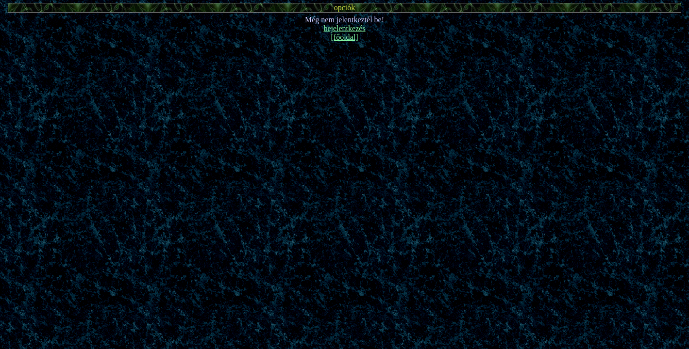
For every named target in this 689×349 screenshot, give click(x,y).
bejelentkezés (344, 28)
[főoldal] (344, 37)
